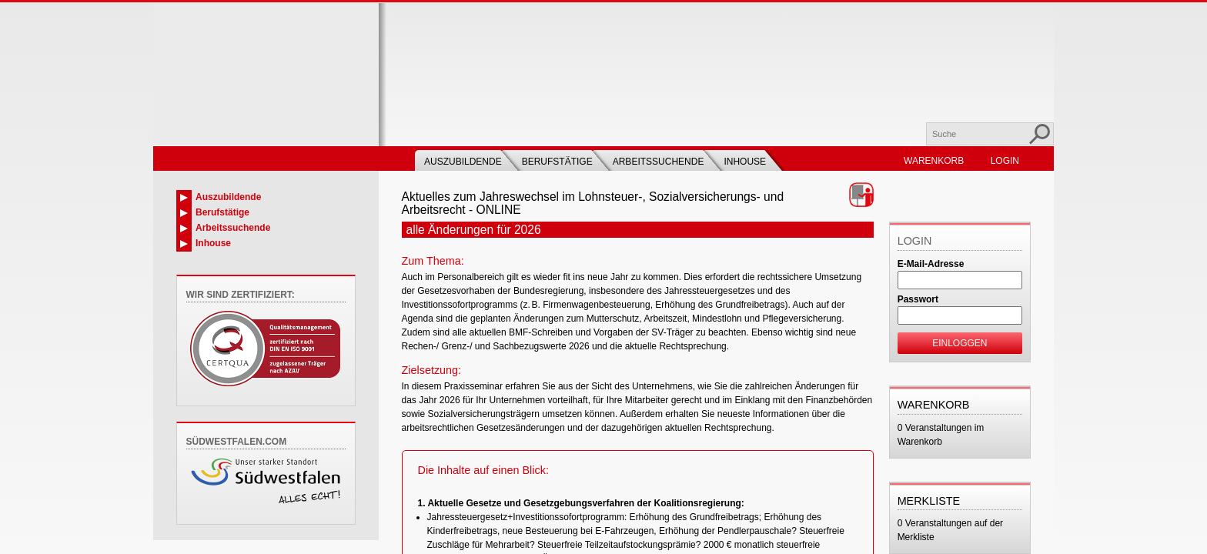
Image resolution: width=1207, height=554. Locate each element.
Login (1005, 160)
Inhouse (745, 161)
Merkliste (929, 501)
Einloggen (959, 343)
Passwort (918, 299)
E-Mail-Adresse (931, 264)
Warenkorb (934, 160)
